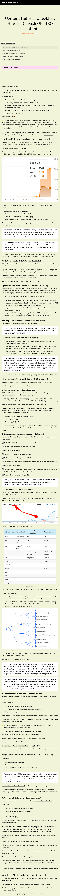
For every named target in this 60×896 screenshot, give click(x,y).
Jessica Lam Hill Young (31, 132)
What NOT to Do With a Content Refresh (12, 56)
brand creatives (53, 142)
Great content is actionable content (13, 786)
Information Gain (31, 719)
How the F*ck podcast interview (21, 142)
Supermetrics (49, 293)
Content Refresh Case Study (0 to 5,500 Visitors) (15, 47)
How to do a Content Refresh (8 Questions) (13, 53)
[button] (56, 2)
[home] (26, 2)
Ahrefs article (10, 498)
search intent (35, 426)
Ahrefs (33, 293)
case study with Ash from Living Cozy (26, 835)
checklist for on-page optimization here (43, 437)
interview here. (48, 135)
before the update (29, 205)
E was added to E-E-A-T (19, 860)
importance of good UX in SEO (42, 801)
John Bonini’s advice (18, 323)
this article (14, 148)
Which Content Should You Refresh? (11, 50)
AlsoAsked (17, 602)
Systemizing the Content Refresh (11, 59)
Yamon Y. (44, 132)
